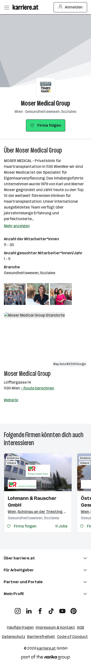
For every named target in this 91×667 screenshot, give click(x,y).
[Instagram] (17, 609)
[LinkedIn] (28, 609)
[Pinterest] (73, 609)
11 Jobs (61, 526)
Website (11, 400)
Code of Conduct (72, 636)
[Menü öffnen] (6, 7)
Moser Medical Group (45, 103)
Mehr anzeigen (17, 226)
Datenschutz (13, 636)
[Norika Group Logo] (45, 658)
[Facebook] (40, 609)
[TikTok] (51, 609)
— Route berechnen (37, 388)
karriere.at (46, 648)
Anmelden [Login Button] (70, 7)
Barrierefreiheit (41, 636)
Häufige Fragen (20, 627)
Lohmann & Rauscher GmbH (32, 501)
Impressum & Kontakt (55, 627)
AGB (80, 627)
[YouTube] (62, 609)
